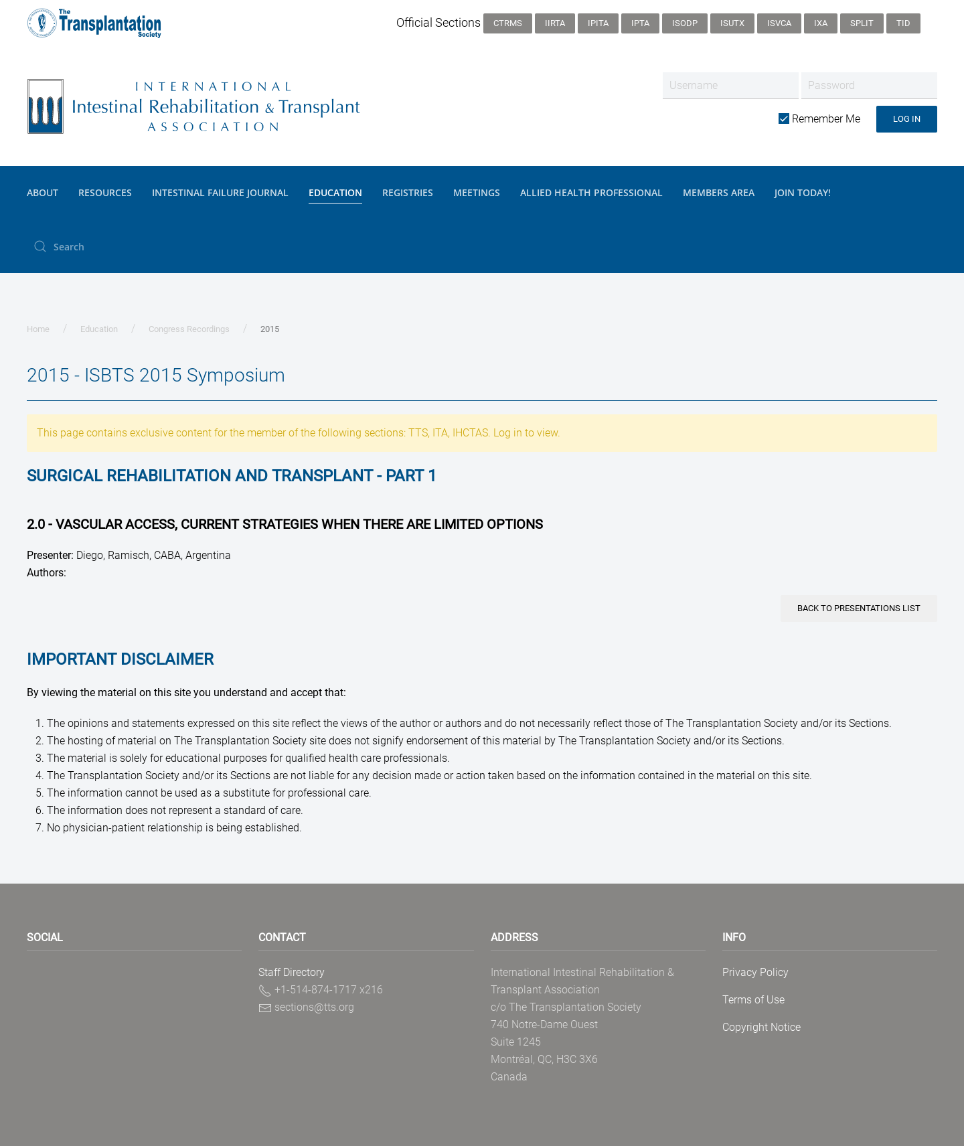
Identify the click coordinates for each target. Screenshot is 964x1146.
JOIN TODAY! (803, 192)
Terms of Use (753, 999)
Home (38, 329)
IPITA (598, 23)
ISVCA (779, 23)
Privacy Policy (755, 972)
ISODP (685, 23)
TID (903, 23)
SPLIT (862, 23)
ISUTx (732, 23)
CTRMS (507, 23)
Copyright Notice (761, 1027)
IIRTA (555, 23)
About (42, 192)
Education (335, 192)
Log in (906, 119)
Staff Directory (291, 972)
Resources (105, 192)
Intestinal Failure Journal (220, 192)
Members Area (718, 192)
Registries (407, 192)
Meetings (476, 192)
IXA (820, 23)
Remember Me (819, 118)
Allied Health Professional (591, 192)
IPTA (640, 23)
